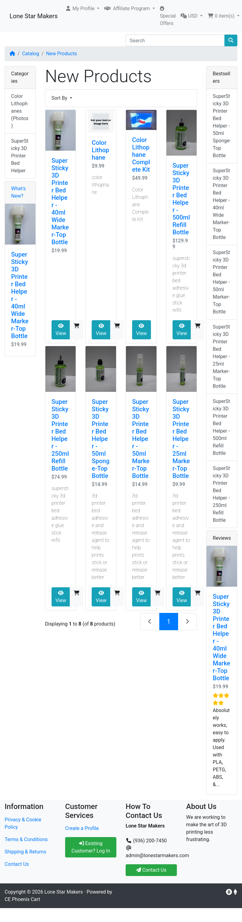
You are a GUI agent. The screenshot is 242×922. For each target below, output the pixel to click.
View (61, 329)
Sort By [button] (60, 98)
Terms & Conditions (26, 839)
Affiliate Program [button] (127, 8)
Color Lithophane (100, 150)
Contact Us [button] (151, 870)
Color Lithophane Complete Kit (141, 154)
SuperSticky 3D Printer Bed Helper (19, 156)
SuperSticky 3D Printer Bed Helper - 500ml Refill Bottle (181, 199)
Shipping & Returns (25, 852)
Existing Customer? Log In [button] (90, 847)
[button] (82, 8)
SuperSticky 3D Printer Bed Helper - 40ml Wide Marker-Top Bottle (221, 204)
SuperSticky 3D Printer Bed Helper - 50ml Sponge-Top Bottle (100, 439)
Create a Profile (82, 828)
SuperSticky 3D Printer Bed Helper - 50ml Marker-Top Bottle (140, 439)
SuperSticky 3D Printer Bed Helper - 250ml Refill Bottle (60, 435)
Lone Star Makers (34, 16)
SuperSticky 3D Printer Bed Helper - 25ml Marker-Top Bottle (181, 439)
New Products (61, 54)
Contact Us (17, 864)
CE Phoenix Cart (22, 899)
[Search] (175, 40)
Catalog (30, 54)
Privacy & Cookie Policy (23, 823)
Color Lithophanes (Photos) (19, 111)
